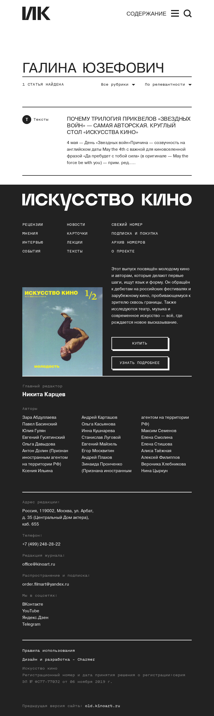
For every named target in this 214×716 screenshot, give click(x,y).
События (31, 251)
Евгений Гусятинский (43, 437)
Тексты (40, 119)
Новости (76, 224)
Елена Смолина (156, 437)
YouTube (30, 611)
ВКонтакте (32, 604)
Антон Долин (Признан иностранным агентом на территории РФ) (45, 457)
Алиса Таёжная (156, 451)
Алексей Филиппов (160, 457)
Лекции (74, 242)
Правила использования (48, 650)
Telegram (31, 624)
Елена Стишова (156, 444)
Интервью (32, 242)
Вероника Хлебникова (163, 464)
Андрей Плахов (97, 457)
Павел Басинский (39, 424)
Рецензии (32, 224)
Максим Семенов (158, 431)
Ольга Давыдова (38, 444)
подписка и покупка (134, 233)
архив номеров (128, 242)
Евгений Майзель (99, 444)
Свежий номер (127, 224)
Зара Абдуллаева (39, 417)
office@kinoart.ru (38, 564)
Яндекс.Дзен (35, 618)
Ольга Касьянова (98, 424)
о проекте (123, 251)
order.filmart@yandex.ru (45, 584)
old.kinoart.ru (102, 706)
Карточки (77, 233)
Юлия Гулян (34, 431)
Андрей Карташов (99, 417)
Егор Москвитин (98, 451)
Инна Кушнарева (98, 431)
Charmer (86, 659)
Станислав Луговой (101, 437)
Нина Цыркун (154, 471)
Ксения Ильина (37, 471)
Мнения (30, 233)
